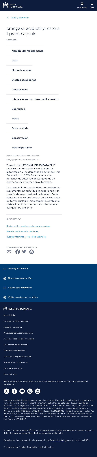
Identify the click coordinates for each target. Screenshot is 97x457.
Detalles (59, 433)
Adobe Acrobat (58, 440)
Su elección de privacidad (15, 345)
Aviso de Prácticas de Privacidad (18, 339)
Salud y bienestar (19, 17)
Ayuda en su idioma (12, 327)
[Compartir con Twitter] (24, 251)
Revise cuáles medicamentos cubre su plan (28, 226)
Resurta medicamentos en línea (22, 231)
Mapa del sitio (9, 374)
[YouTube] (21, 391)
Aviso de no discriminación (16, 321)
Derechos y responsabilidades (17, 356)
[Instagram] (37, 391)
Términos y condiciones (14, 351)
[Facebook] (14, 391)
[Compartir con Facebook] (16, 251)
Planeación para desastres (15, 362)
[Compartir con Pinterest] (31, 251)
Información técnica (12, 368)
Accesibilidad (9, 315)
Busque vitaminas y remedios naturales (26, 237)
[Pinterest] (29, 391)
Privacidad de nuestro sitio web (18, 333)
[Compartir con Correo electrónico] (9, 251)
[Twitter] (6, 391)
